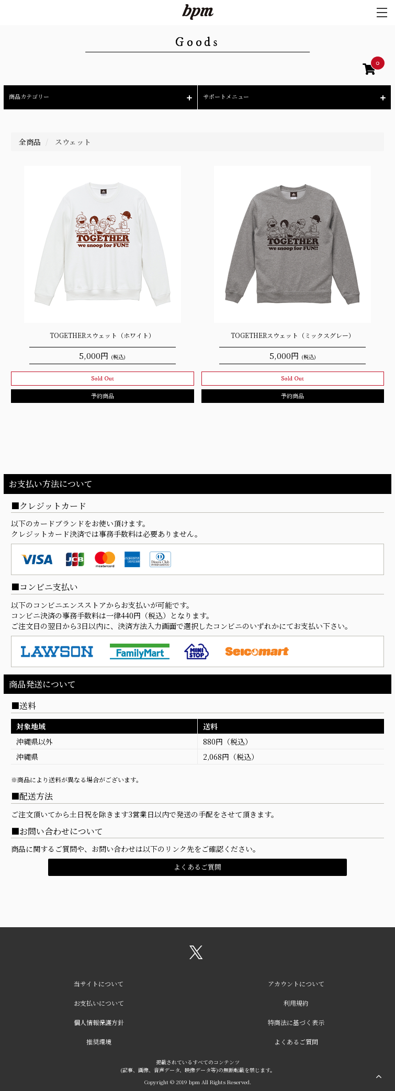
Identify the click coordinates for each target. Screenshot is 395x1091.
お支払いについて (99, 1002)
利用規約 (296, 1002)
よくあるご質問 (197, 867)
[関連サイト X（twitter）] (196, 956)
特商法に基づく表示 (296, 1022)
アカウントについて (296, 983)
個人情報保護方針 (99, 1022)
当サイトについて (98, 983)
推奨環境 (98, 1041)
